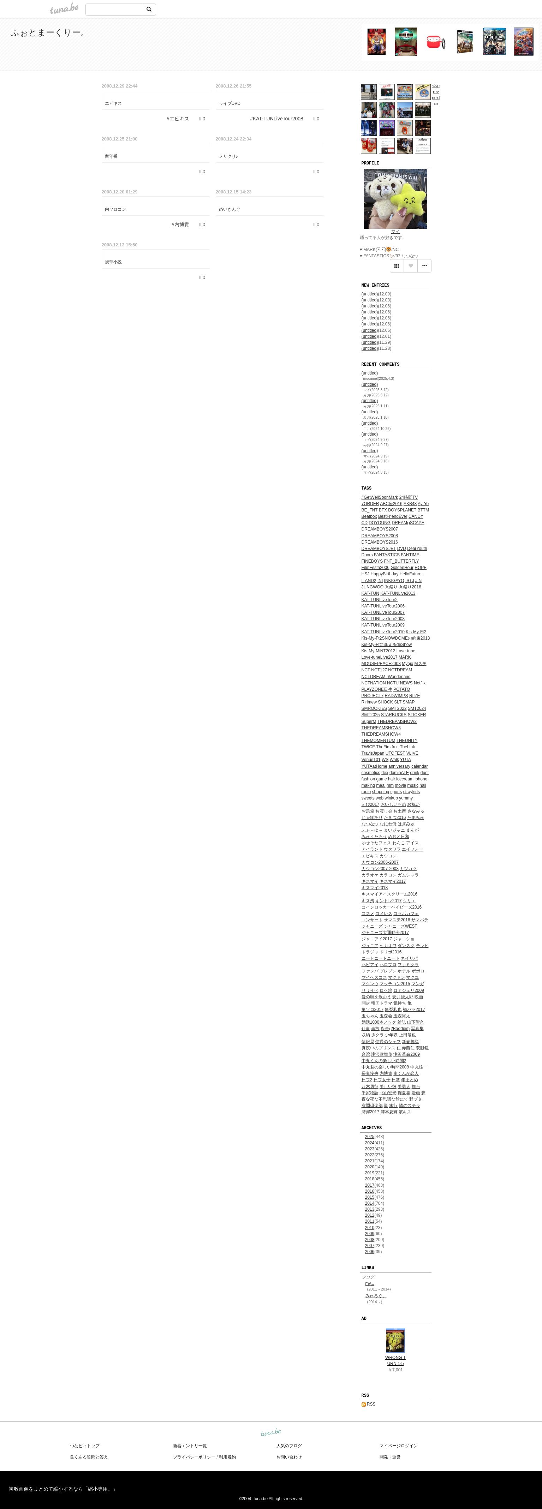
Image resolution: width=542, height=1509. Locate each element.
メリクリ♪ (228, 156)
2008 (370, 1239)
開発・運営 (390, 1457)
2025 (370, 1136)
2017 (370, 1185)
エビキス (113, 103)
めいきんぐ (229, 209)
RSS (369, 1404)
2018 (370, 1178)
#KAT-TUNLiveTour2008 (276, 118)
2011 (370, 1221)
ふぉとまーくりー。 (50, 32)
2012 (370, 1215)
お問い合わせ (289, 1457)
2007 (370, 1245)
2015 (370, 1197)
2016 (370, 1191)
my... (369, 1283)
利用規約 (227, 1457)
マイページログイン (399, 1445)
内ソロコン (115, 209)
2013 (370, 1209)
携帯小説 (113, 261)
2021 (370, 1160)
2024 (370, 1142)
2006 (370, 1251)
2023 (370, 1148)
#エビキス (178, 118)
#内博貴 (180, 224)
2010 (370, 1227)
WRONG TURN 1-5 (395, 1360)
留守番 (111, 156)
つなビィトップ (85, 1445)
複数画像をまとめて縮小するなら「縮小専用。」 (63, 1489)
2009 (370, 1233)
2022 (370, 1154)
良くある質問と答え (89, 1457)
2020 (370, 1166)
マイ (395, 231)
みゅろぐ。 (376, 1295)
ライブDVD (229, 103)
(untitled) (370, 294)
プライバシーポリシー (194, 1457)
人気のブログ (289, 1445)
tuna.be (271, 1432)
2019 (370, 1172)
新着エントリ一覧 (190, 1445)
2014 (370, 1203)
